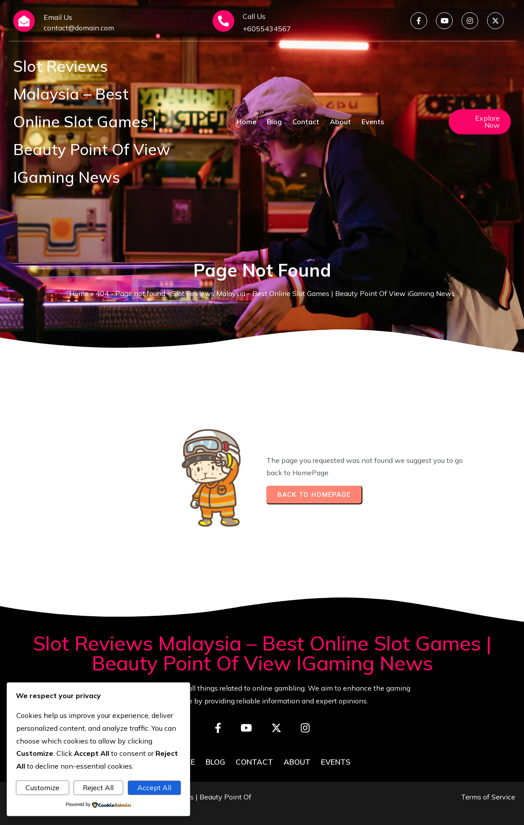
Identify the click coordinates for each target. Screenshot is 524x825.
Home (79, 293)
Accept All (154, 787)
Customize (42, 787)
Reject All (98, 787)
